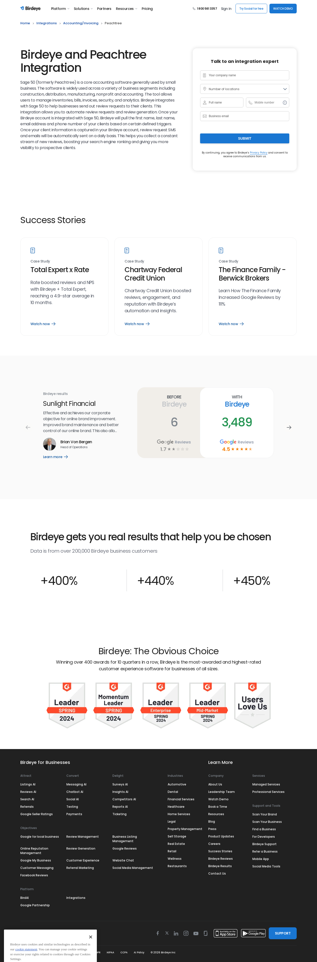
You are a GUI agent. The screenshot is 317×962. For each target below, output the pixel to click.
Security (82, 952)
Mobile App (260, 859)
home (25, 23)
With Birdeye (237, 401)
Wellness (175, 859)
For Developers (263, 836)
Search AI (27, 799)
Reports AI (120, 807)
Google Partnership (35, 905)
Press (212, 829)
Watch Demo (218, 799)
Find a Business (264, 829)
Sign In (226, 8)
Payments (74, 814)
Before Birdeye (174, 401)
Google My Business (35, 860)
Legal (172, 821)
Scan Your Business (267, 822)
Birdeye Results (220, 866)
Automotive (177, 784)
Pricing (147, 8)
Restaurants (177, 866)
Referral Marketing (80, 868)
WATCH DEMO (283, 8)
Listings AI (27, 784)
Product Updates (221, 836)
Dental (173, 792)
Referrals (27, 807)
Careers (214, 844)
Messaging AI (76, 784)
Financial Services (181, 799)
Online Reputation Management (34, 850)
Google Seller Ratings (36, 814)
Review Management (82, 836)
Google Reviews (124, 848)
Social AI (72, 799)
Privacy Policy (258, 153)
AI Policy (139, 952)
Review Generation (80, 848)
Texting (72, 807)
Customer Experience (82, 860)
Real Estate (176, 844)
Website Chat (123, 860)
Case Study (40, 261)
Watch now (42, 324)
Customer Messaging (36, 868)
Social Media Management (132, 868)
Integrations (75, 898)
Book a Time (217, 807)
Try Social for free (251, 8)
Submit (244, 138)
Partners (104, 8)
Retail (172, 851)
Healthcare (176, 807)
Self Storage (177, 836)
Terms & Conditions (33, 952)
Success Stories (220, 851)
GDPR (97, 952)
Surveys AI (120, 784)
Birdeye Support (264, 844)
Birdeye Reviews (220, 859)
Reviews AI (28, 792)
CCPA (124, 952)
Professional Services (268, 792)
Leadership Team (221, 792)
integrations (46, 23)
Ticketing (119, 814)
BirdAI (24, 898)
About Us (215, 784)
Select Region (37, 933)
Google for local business (39, 836)
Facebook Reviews (34, 875)
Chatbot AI (74, 792)
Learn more (59, 457)
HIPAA (110, 952)
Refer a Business (265, 851)
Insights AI (120, 792)
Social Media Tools (266, 866)
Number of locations (224, 89)
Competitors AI (124, 799)
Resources (126, 8)
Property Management (185, 829)
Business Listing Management (124, 838)
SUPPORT (283, 933)
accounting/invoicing (80, 23)
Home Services (179, 814)
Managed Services (266, 784)
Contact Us (217, 873)
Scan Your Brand (264, 814)
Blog (211, 821)
